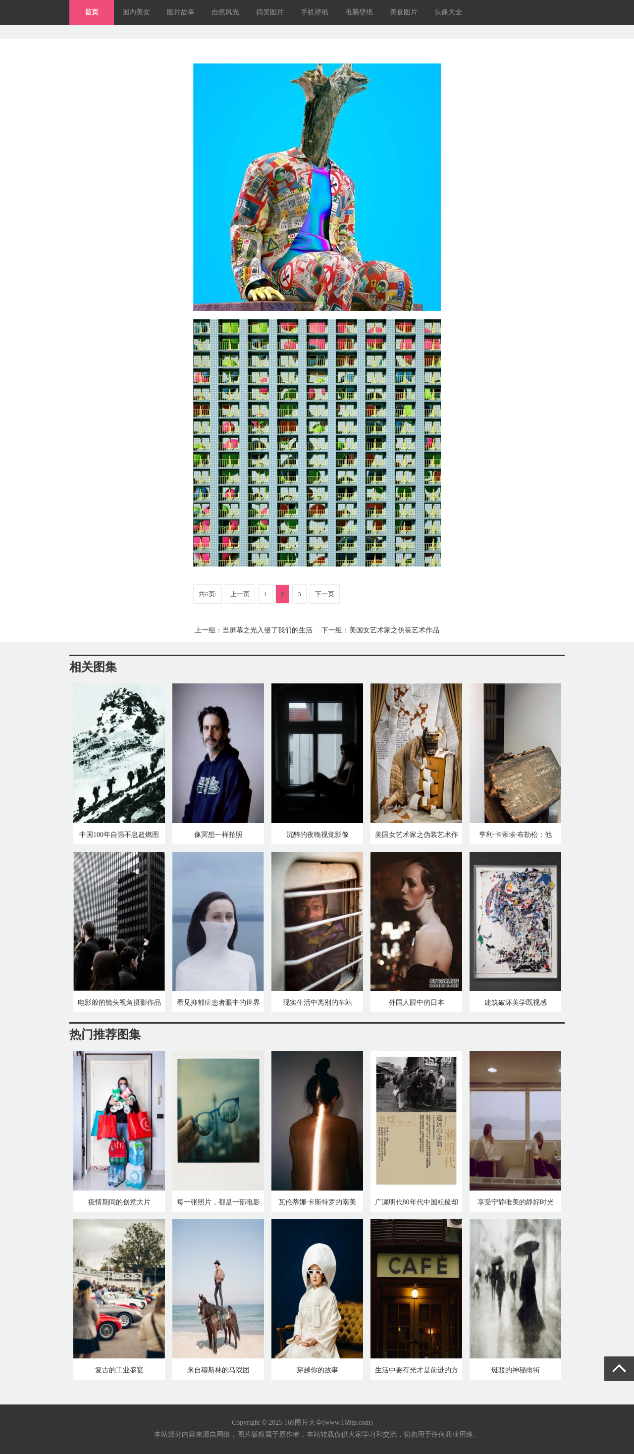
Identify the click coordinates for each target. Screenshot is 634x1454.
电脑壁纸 (359, 12)
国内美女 (136, 12)
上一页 (240, 594)
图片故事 (181, 12)
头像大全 (448, 12)
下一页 (324, 594)
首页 (92, 12)
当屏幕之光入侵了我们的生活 (267, 630)
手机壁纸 (314, 12)
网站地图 (388, 1422)
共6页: (207, 594)
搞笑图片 (270, 12)
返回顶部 (619, 1368)
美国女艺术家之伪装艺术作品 (394, 630)
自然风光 (225, 12)
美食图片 (404, 12)
